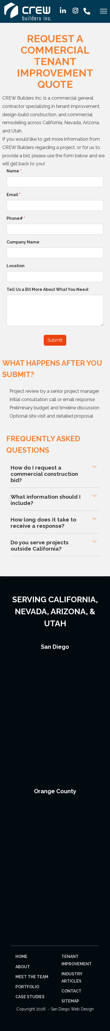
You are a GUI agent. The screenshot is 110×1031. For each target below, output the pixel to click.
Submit (55, 340)
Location (16, 265)
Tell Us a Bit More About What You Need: (48, 289)
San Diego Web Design (72, 1009)
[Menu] (103, 12)
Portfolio (27, 986)
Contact (71, 991)
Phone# (16, 218)
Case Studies (30, 996)
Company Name (23, 242)
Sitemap (70, 1001)
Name (14, 171)
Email (14, 194)
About (22, 966)
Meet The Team (31, 976)
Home (21, 956)
